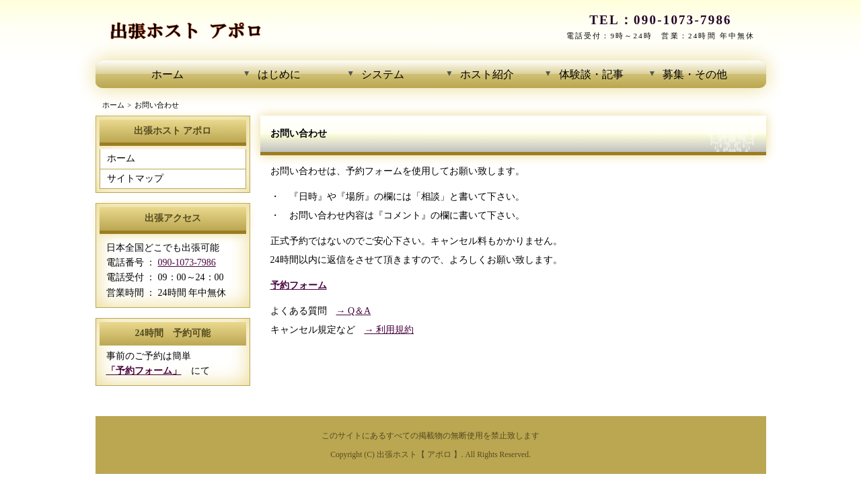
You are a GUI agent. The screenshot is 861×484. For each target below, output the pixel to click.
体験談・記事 (591, 74)
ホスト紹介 (487, 74)
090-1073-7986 (683, 20)
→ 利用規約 (389, 330)
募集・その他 (695, 74)
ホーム (167, 74)
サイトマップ (135, 178)
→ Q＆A (353, 311)
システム (382, 74)
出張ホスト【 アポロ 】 (419, 454)
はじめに (279, 74)
